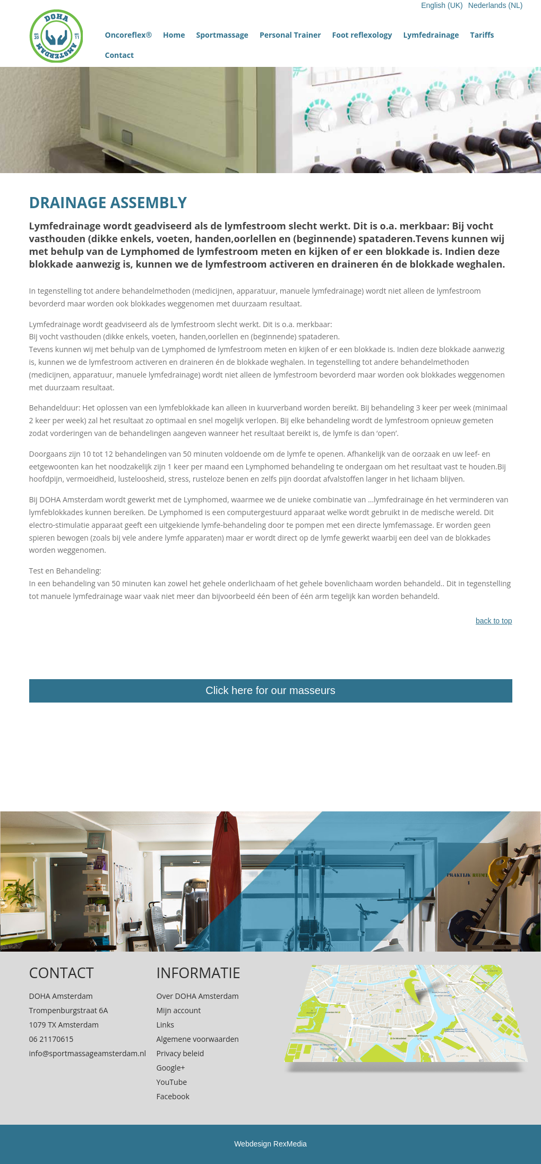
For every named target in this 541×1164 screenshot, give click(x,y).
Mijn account (179, 1010)
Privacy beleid (180, 1053)
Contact (119, 55)
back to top (494, 621)
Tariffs (482, 35)
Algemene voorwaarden (198, 1039)
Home (174, 35)
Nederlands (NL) (495, 5)
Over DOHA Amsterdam (198, 996)
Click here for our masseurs (270, 690)
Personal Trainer (290, 35)
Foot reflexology (362, 35)
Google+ (171, 1068)
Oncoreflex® (128, 35)
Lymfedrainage (431, 35)
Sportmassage (222, 35)
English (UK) (442, 5)
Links (165, 1025)
